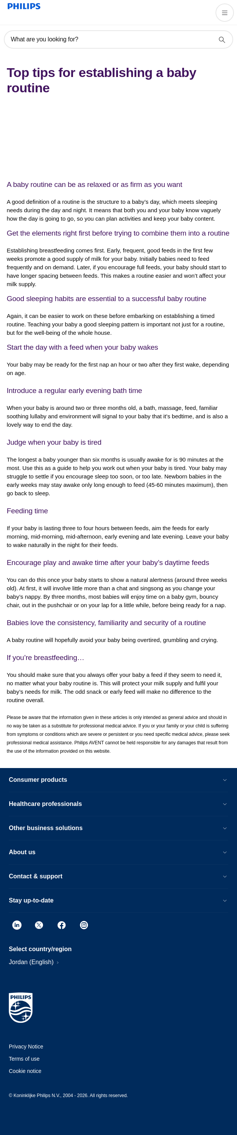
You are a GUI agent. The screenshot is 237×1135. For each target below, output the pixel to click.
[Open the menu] (224, 12)
